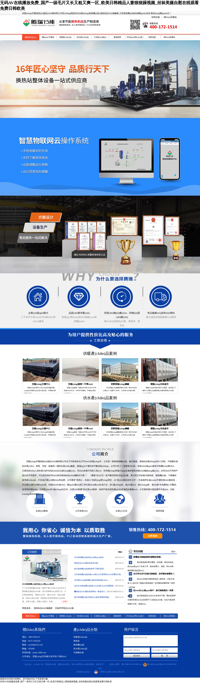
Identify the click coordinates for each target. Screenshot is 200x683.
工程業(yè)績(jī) (100, 37)
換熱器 (76, 641)
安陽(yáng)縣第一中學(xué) (80, 384)
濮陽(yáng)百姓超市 (159, 384)
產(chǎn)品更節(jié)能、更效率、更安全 (122, 319)
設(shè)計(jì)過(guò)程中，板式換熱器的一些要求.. (150, 591)
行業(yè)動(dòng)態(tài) (51, 553)
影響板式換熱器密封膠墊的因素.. (147, 557)
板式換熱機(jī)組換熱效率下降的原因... (99, 569)
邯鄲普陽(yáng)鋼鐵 (120, 384)
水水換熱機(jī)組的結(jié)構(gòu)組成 (38, 584)
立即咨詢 (152, 536)
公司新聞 (32, 552)
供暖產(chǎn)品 (65, 37)
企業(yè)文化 (121, 511)
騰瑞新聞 (117, 37)
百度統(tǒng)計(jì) (83, 672)
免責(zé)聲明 (114, 664)
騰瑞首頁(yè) (30, 37)
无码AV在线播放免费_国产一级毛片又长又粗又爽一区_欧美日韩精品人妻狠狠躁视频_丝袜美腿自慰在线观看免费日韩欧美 (56, 681)
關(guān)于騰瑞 (48, 37)
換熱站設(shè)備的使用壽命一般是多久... (94, 591)
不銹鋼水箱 (78, 652)
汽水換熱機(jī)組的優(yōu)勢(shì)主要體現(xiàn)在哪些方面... (99, 575)
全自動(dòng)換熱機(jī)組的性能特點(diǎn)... (99, 581)
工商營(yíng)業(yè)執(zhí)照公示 (109, 672)
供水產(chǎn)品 (83, 37)
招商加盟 (155, 17)
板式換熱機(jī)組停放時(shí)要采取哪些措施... (99, 597)
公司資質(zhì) (81, 511)
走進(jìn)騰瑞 (42, 511)
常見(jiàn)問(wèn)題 (134, 37)
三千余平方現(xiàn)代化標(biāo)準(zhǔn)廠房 (38, 317)
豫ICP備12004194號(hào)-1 (132, 664)
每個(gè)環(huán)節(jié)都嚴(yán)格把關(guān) (79, 317)
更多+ (120, 552)
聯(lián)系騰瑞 (170, 17)
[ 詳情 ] (65, 601)
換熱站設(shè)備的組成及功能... (99, 563)
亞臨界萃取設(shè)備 (64, 608)
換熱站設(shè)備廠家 (43, 608)
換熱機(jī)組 (78, 645)
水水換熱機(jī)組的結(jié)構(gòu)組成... (99, 557)
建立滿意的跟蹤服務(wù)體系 (161, 314)
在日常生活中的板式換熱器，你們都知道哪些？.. (154, 574)
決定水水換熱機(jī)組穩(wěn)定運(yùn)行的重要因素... (99, 587)
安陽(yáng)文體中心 (41, 384)
